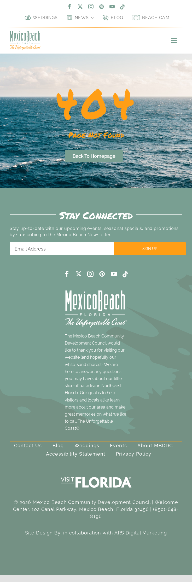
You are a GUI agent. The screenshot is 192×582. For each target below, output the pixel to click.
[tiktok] (122, 7)
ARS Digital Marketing (140, 533)
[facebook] (69, 6)
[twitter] (80, 6)
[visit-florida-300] (96, 475)
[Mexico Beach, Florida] (26, 33)
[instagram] (91, 6)
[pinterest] (101, 6)
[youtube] (112, 6)
